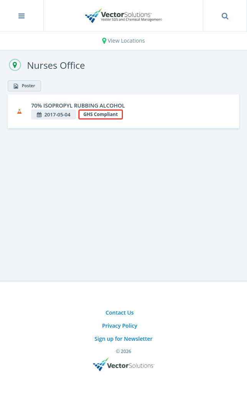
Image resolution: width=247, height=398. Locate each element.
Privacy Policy (120, 325)
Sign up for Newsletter (123, 338)
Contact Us (120, 312)
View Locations (123, 40)
